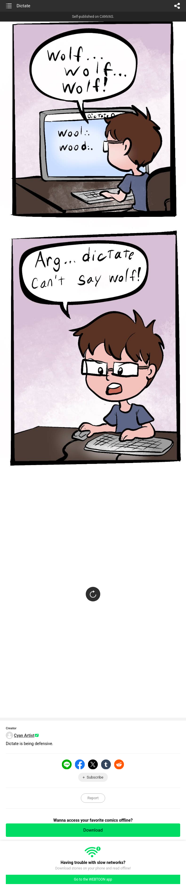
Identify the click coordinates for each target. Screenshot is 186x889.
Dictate (23, 5)
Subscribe (95, 777)
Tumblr (106, 764)
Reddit (119, 764)
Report (93, 798)
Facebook (80, 764)
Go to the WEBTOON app (93, 879)
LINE (67, 764)
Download (93, 830)
